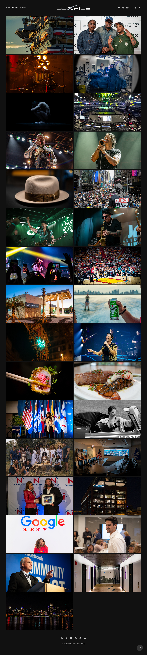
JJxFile (83, 644)
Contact (23, 8)
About (8, 8)
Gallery (15, 8)
